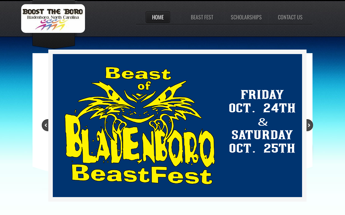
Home (158, 17)
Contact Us (290, 17)
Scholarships (246, 17)
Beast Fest (202, 17)
